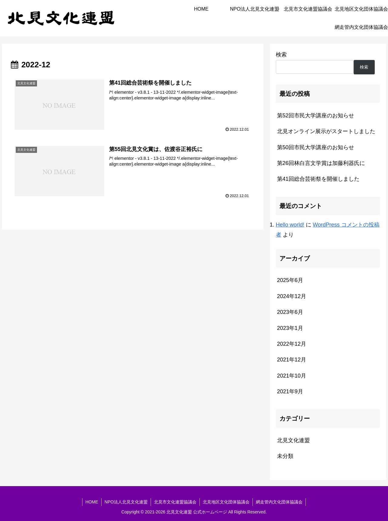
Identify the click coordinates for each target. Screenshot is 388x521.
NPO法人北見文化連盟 (126, 501)
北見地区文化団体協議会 (226, 501)
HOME (91, 501)
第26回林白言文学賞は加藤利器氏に (321, 163)
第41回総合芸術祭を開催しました (318, 179)
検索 (281, 55)
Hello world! (290, 225)
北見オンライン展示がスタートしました (326, 131)
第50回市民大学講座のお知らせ (315, 147)
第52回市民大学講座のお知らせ (315, 116)
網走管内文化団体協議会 (279, 501)
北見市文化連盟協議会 (175, 501)
